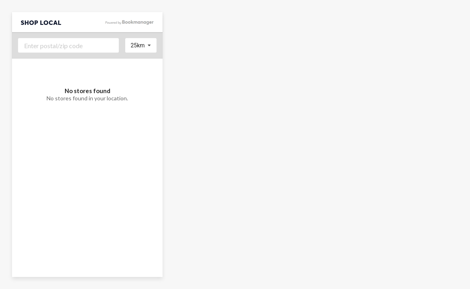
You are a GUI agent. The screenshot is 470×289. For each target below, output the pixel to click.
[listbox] (141, 45)
